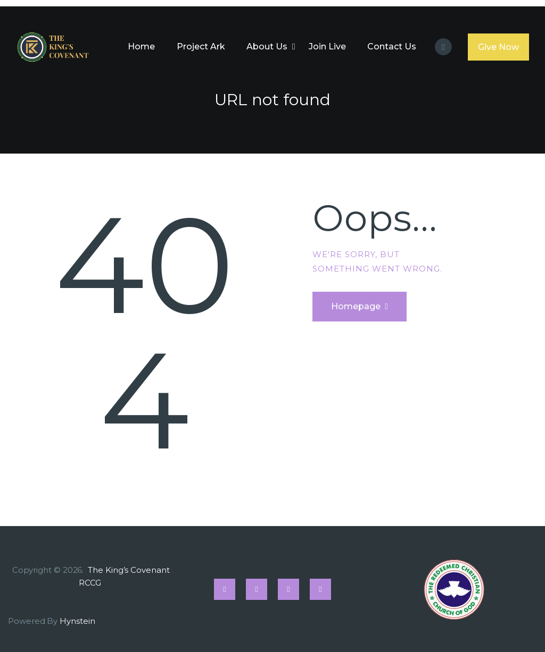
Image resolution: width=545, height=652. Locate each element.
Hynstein (77, 621)
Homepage (356, 306)
